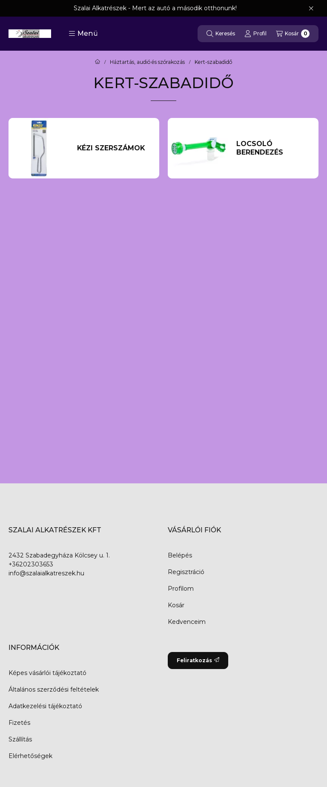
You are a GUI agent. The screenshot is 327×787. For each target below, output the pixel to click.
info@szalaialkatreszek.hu (46, 573)
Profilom (181, 588)
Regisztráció (186, 572)
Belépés (180, 555)
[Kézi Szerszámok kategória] (114, 148)
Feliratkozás (198, 660)
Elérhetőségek (30, 756)
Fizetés (19, 723)
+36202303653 (31, 564)
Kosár (176, 605)
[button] (83, 33)
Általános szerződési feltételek (54, 689)
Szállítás (20, 739)
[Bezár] (311, 8)
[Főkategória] (97, 62)
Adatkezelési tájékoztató (45, 706)
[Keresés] (220, 33)
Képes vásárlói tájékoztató (47, 673)
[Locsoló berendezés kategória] (273, 148)
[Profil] (255, 33)
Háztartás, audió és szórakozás (147, 62)
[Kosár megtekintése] (292, 33)
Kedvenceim (187, 622)
